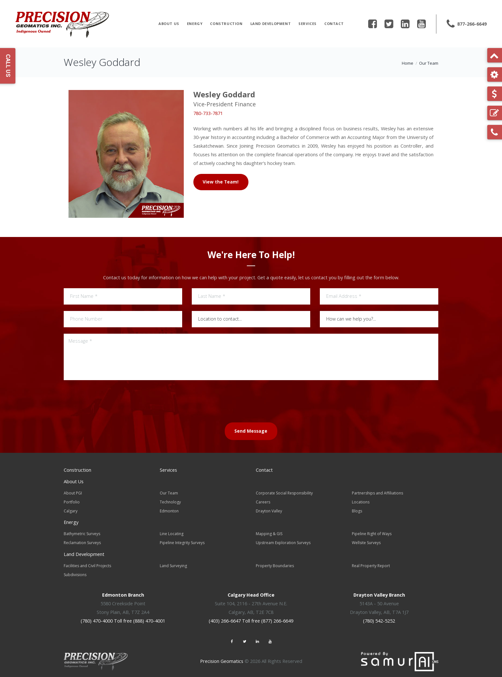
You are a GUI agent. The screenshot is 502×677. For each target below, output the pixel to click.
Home (407, 63)
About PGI (73, 492)
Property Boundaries (275, 563)
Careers (263, 501)
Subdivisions (75, 572)
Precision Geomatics (221, 658)
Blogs (357, 509)
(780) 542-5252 (379, 618)
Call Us (8, 65)
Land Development (270, 23)
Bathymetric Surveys (82, 532)
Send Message (251, 431)
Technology (170, 501)
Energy (195, 23)
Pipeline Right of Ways (372, 532)
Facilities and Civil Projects (87, 563)
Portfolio (72, 501)
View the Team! (221, 181)
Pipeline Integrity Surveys (182, 540)
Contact (334, 23)
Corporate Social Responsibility (284, 492)
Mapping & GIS (269, 532)
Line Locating (171, 532)
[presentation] (251, 400)
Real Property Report (371, 563)
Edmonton (169, 509)
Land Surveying (173, 563)
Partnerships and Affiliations (377, 492)
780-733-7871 (208, 113)
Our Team (428, 63)
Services (307, 23)
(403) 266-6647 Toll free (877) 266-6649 (251, 618)
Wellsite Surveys (366, 540)
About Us (168, 23)
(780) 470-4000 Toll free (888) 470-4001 (123, 618)
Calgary (70, 509)
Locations (360, 501)
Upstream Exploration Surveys (283, 540)
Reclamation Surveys (82, 540)
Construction (226, 23)
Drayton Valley (269, 509)
